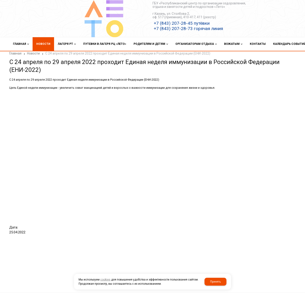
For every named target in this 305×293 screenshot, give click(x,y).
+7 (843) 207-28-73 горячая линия (188, 28)
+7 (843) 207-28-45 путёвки (182, 23)
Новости (33, 53)
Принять (215, 281)
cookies (105, 279)
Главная (15, 53)
